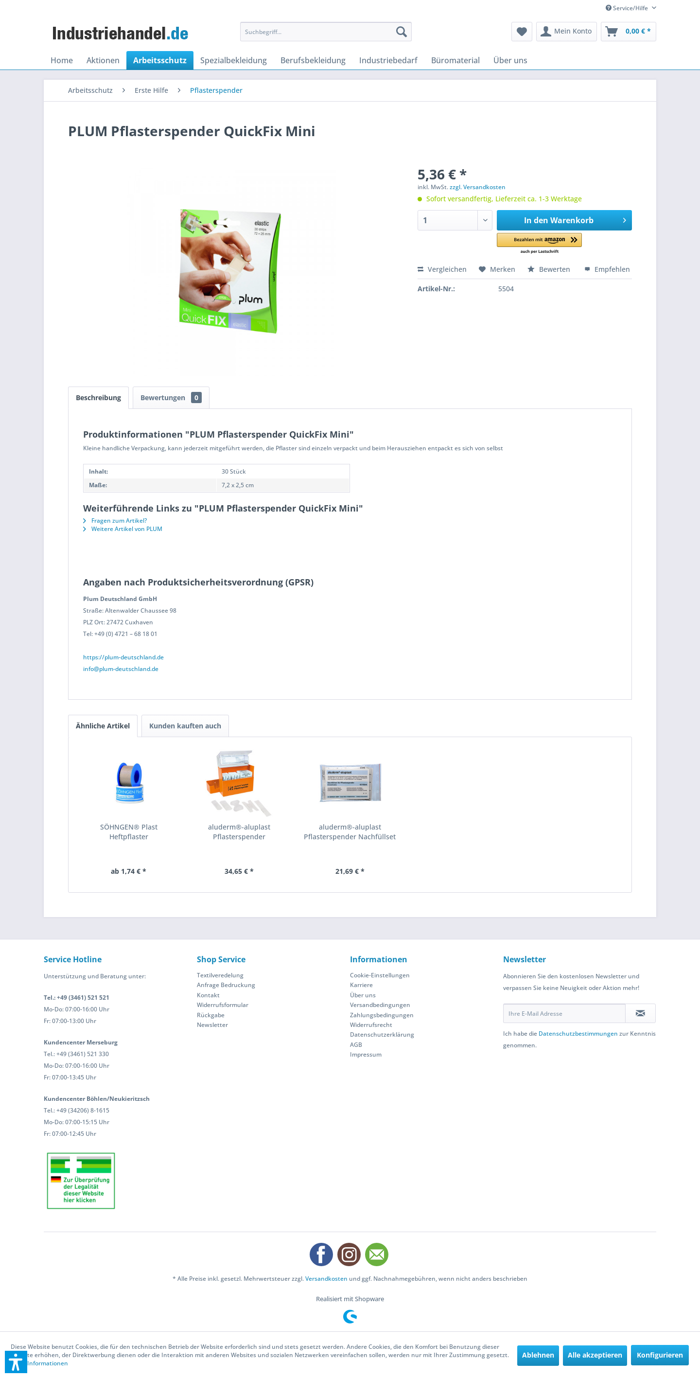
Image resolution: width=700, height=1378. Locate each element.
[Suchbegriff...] (326, 31)
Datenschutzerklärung (382, 1034)
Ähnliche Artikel (103, 725)
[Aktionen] (103, 60)
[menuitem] (326, 31)
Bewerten (549, 269)
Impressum (366, 1054)
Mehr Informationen (39, 1363)
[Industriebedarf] (388, 60)
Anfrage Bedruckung (226, 985)
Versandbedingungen (380, 1005)
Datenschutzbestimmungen (578, 1033)
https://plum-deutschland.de (123, 657)
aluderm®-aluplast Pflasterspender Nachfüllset (350, 831)
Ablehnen (538, 1355)
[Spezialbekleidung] (233, 60)
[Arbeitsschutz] (159, 60)
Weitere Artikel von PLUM (122, 529)
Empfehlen (607, 269)
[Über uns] (510, 60)
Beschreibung (98, 397)
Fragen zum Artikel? (115, 520)
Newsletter (212, 1025)
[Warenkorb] (628, 31)
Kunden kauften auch (185, 725)
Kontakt (208, 995)
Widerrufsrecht (371, 1025)
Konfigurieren (660, 1355)
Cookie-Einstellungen (380, 975)
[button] (539, 244)
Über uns (363, 995)
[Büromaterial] (455, 60)
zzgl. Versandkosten (478, 187)
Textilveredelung (220, 975)
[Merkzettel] (521, 31)
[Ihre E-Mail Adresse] (564, 1013)
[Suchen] (401, 31)
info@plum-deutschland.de (120, 669)
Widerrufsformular (222, 1005)
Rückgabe (211, 1015)
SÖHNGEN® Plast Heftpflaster (129, 831)
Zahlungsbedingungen (382, 1015)
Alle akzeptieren (595, 1355)
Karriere (361, 985)
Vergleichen (442, 269)
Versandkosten (326, 1278)
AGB (356, 1045)
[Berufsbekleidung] (313, 60)
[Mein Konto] (566, 31)
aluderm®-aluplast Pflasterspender (239, 831)
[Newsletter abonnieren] (640, 1013)
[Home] (62, 60)
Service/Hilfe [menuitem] (627, 8)
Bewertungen (171, 397)
